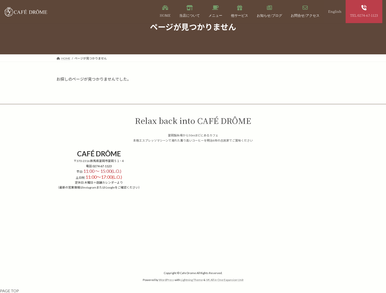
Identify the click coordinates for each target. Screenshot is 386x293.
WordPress (166, 280)
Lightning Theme (192, 280)
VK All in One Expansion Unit (224, 280)
